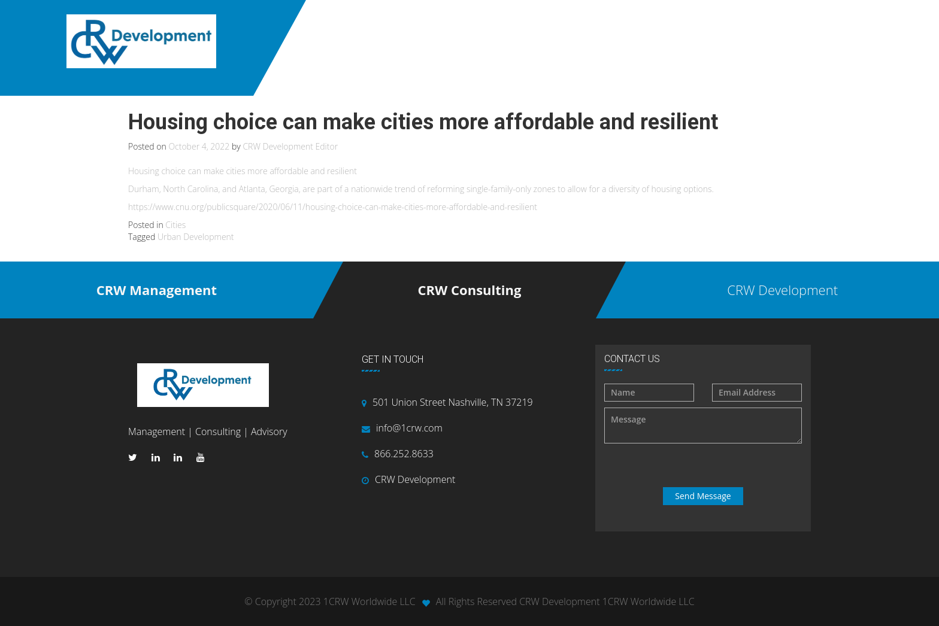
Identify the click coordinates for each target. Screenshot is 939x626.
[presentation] (704, 466)
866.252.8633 (404, 453)
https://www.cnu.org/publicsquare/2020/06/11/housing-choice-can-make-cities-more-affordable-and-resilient (332, 206)
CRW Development (415, 479)
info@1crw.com (409, 427)
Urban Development (195, 236)
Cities (175, 224)
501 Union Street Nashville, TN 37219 (452, 402)
